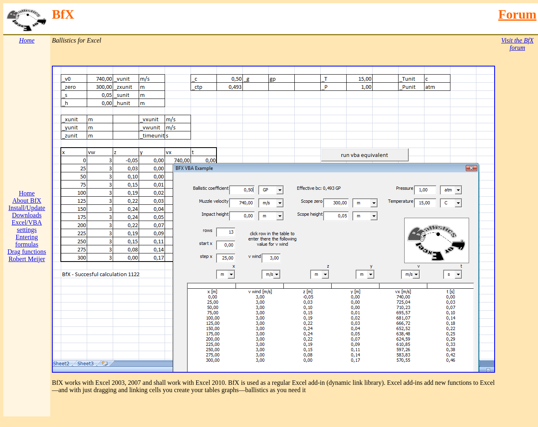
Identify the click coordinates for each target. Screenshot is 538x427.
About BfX (26, 200)
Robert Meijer (27, 258)
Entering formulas (27, 241)
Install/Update (27, 207)
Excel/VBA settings (27, 226)
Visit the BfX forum (517, 44)
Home (26, 193)
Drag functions (26, 251)
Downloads (27, 215)
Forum (517, 14)
